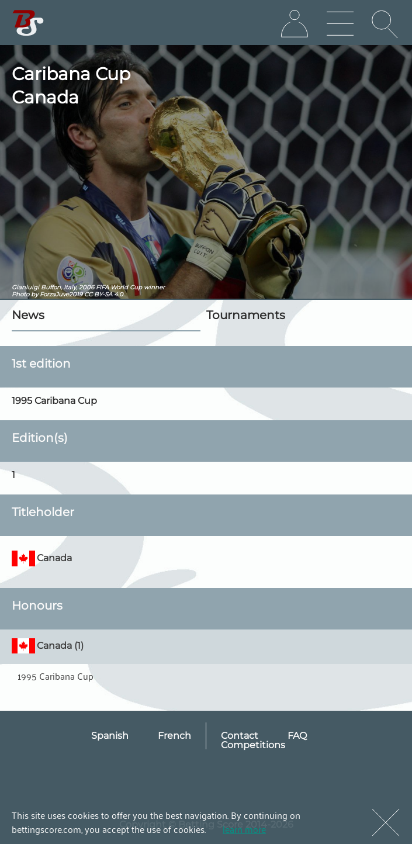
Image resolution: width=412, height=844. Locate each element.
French (174, 735)
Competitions (253, 744)
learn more (244, 829)
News (28, 315)
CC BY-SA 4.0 (103, 294)
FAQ (297, 735)
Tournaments (245, 315)
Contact (239, 735)
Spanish (110, 735)
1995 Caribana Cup (56, 675)
